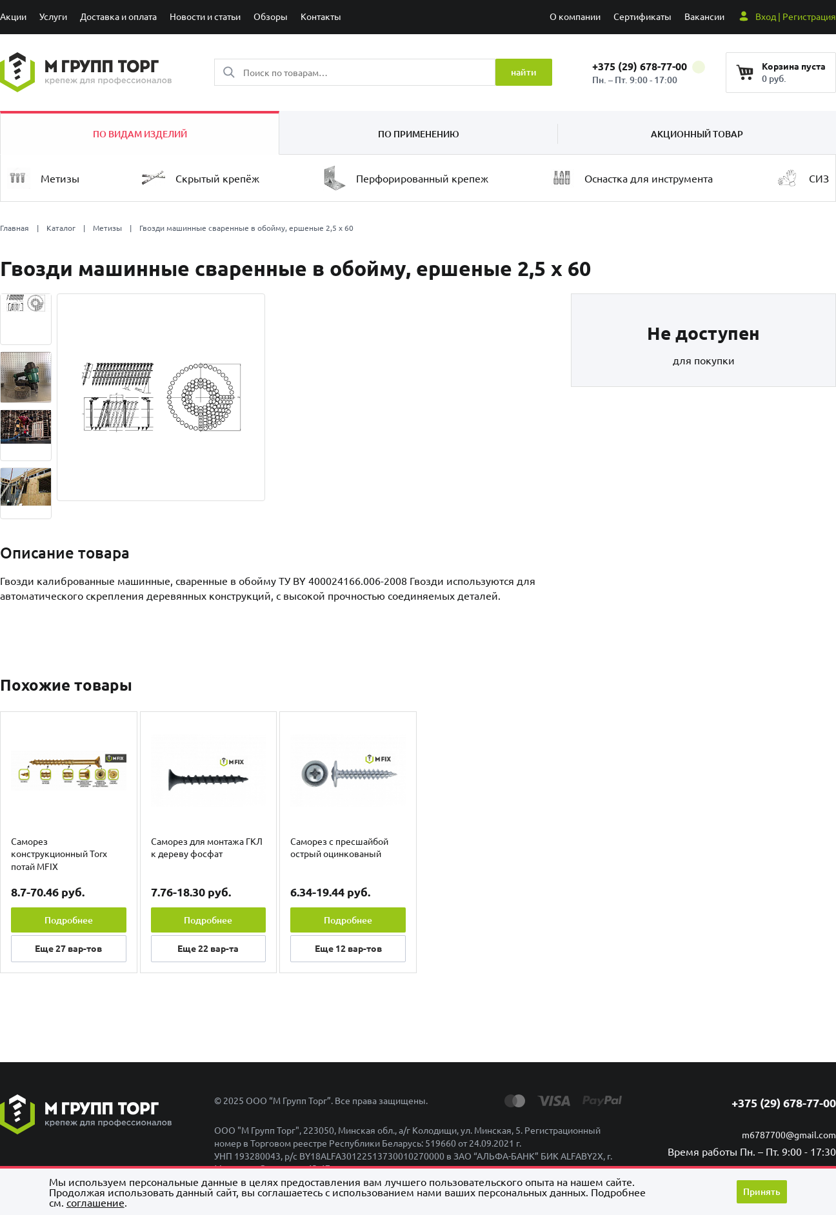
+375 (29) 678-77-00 (648, 66)
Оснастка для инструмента (632, 178)
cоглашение (95, 1202)
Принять (762, 1191)
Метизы (43, 178)
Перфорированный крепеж (405, 178)
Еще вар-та (208, 948)
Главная (14, 227)
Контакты (321, 16)
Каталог (60, 227)
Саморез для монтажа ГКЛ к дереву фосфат (207, 847)
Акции (13, 16)
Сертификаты (642, 16)
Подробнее (69, 920)
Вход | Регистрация (795, 16)
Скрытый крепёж (200, 178)
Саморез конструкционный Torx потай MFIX (59, 853)
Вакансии (704, 16)
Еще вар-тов (68, 948)
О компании (575, 16)
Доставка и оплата (118, 16)
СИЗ (802, 178)
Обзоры (271, 16)
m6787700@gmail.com (789, 1134)
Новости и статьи (205, 16)
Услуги (53, 16)
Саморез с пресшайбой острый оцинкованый (339, 847)
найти (524, 72)
